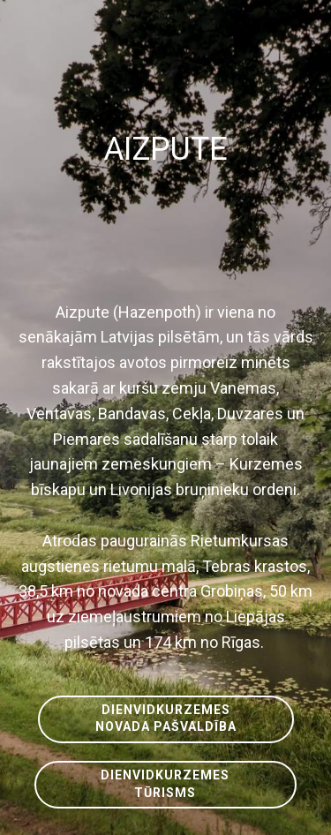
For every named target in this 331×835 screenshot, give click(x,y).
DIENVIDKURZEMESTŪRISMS (165, 784)
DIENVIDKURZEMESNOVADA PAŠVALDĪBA (166, 718)
